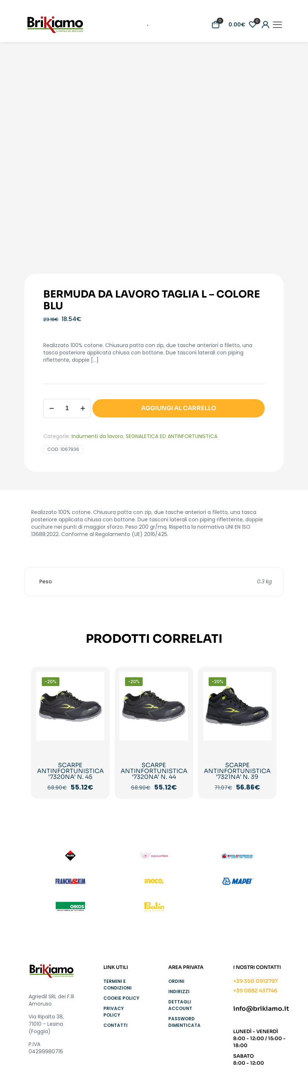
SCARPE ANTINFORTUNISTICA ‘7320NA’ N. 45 (70, 771)
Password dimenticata (184, 1022)
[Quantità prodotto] (67, 408)
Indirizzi (179, 991)
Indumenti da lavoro (97, 436)
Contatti (115, 1025)
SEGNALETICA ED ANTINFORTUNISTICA (171, 436)
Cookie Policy (121, 998)
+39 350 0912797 (255, 981)
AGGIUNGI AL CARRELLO (178, 408)
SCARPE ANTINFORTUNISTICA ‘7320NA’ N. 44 (154, 771)
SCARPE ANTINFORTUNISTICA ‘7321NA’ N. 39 (237, 771)
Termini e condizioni (117, 984)
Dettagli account (180, 1005)
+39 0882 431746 (255, 990)
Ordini (176, 981)
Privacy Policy (113, 1011)
